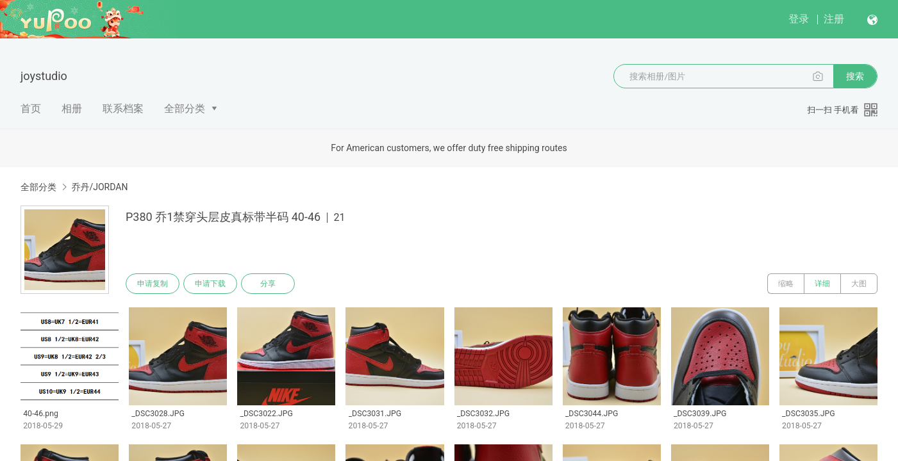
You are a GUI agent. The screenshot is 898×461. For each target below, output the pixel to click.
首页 (31, 108)
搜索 (855, 76)
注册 (834, 19)
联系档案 (123, 108)
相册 (72, 108)
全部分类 (184, 108)
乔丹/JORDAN (99, 187)
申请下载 (210, 283)
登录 (798, 19)
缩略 (786, 283)
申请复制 (152, 283)
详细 (822, 283)
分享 (268, 283)
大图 (859, 283)
